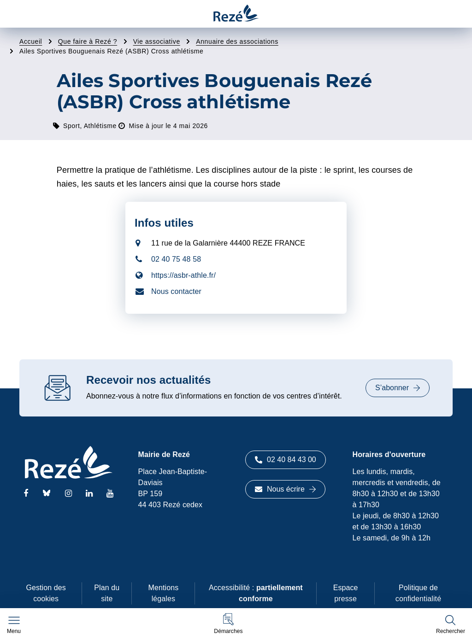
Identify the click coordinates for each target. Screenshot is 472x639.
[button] (228, 623)
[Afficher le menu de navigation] (14, 625)
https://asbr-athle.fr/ (183, 275)
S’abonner (397, 388)
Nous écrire (285, 489)
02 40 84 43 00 (285, 459)
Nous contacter (176, 291)
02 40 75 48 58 (176, 259)
